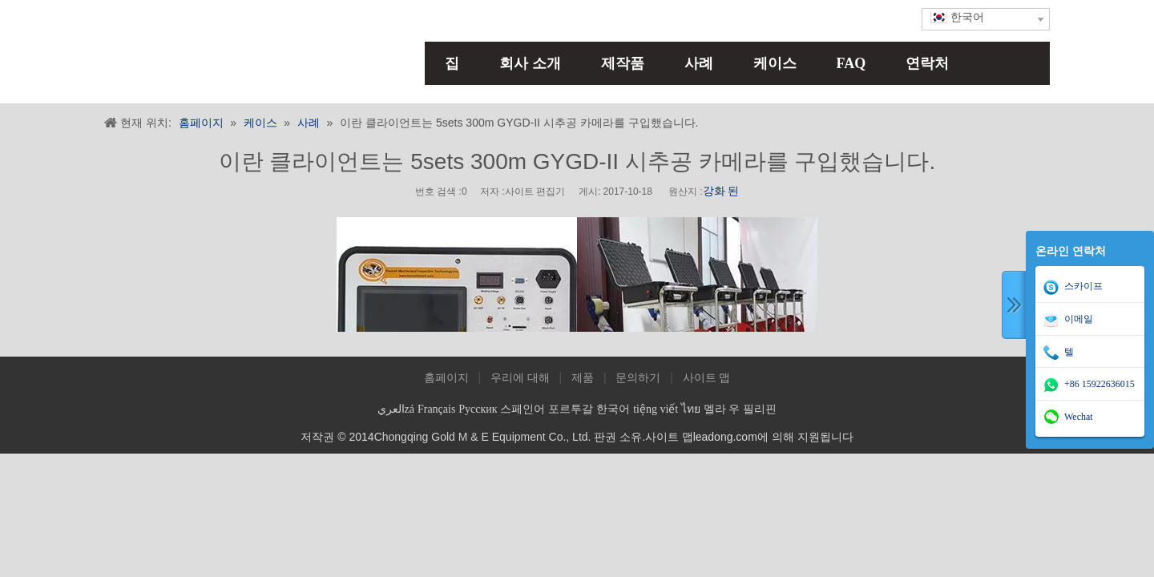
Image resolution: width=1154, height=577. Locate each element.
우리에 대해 (520, 378)
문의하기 (637, 378)
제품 (582, 378)
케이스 (775, 63)
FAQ (851, 63)
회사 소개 (530, 63)
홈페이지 (446, 378)
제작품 (622, 63)
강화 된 (721, 191)
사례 (698, 63)
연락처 (927, 63)
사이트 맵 (707, 378)
